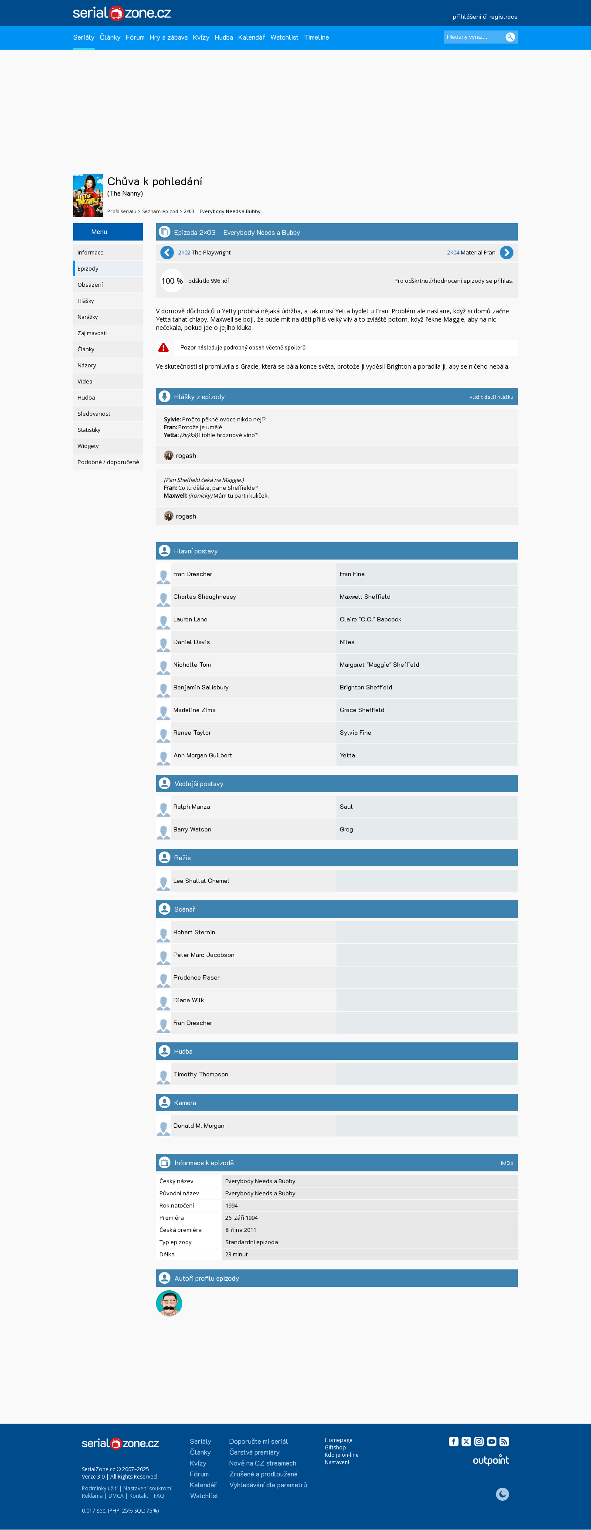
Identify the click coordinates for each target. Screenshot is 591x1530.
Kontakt (138, 1495)
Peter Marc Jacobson (203, 954)
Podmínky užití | (102, 1488)
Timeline (316, 36)
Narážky (88, 317)
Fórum (135, 36)
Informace (91, 252)
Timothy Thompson (200, 1074)
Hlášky (86, 301)
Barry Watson (192, 829)
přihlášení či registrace (485, 16)
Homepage (339, 1440)
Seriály (84, 36)
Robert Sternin (194, 932)
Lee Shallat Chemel (201, 880)
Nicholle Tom (192, 664)
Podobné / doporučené (108, 462)
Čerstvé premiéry (254, 1451)
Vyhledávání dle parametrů (268, 1484)
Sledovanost (94, 413)
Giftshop (335, 1447)
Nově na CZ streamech (262, 1462)
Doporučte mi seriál (258, 1440)
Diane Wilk (188, 1000)
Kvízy (201, 36)
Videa (85, 381)
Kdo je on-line (342, 1455)
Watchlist (284, 36)
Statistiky (89, 430)
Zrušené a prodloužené (263, 1473)
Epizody (88, 268)
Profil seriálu (121, 211)
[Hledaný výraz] (481, 37)
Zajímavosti (92, 333)
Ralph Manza (191, 806)
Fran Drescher (192, 574)
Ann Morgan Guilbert (202, 755)
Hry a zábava (169, 36)
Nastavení (337, 1462)
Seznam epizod (160, 211)
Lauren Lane (190, 619)
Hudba (224, 36)
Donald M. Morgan (198, 1125)
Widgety (88, 446)
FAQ (159, 1495)
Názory (87, 365)
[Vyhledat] (510, 37)
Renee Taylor (192, 732)
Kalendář (251, 36)
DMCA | (118, 1495)
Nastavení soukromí (148, 1488)
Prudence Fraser (196, 977)
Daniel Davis (191, 642)
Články (110, 36)
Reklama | (94, 1495)
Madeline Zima (194, 710)
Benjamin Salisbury (201, 687)
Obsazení (90, 284)
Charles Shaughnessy (204, 596)
